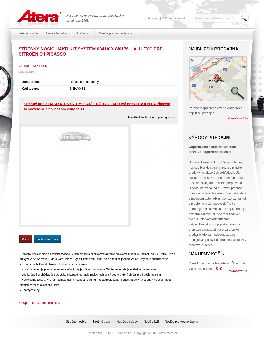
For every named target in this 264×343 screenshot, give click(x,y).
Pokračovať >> (238, 118)
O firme (167, 18)
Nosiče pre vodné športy (115, 33)
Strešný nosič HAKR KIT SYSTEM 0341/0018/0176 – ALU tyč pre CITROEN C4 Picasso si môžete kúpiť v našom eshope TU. (97, 106)
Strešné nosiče (27, 33)
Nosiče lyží (83, 33)
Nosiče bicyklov (56, 33)
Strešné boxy (101, 321)
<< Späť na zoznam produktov (39, 303)
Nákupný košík (207, 253)
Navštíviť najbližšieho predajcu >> (151, 117)
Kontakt (179, 18)
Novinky (153, 18)
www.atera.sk (168, 333)
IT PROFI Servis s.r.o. (117, 333)
